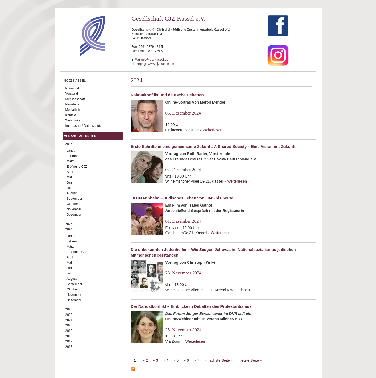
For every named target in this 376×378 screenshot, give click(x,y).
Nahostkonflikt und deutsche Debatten (167, 95)
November (74, 209)
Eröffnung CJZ (77, 166)
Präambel (72, 88)
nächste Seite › (219, 360)
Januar (72, 150)
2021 (69, 320)
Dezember (74, 214)
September (74, 198)
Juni (70, 182)
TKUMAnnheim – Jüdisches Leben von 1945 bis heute (182, 198)
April (70, 172)
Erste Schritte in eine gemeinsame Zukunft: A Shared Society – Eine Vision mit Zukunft (213, 146)
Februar (72, 156)
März (70, 161)
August (72, 193)
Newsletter (73, 104)
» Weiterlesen (211, 130)
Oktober (72, 204)
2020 (69, 325)
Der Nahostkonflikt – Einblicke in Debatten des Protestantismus (191, 306)
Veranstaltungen (80, 136)
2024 (69, 229)
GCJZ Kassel (75, 80)
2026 (69, 144)
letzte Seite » (251, 360)
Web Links (72, 120)
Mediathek (72, 110)
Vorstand (71, 94)
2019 (69, 331)
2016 (69, 347)
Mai (69, 177)
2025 (69, 224)
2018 (69, 336)
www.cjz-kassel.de (161, 64)
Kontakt (70, 115)
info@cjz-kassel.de (154, 59)
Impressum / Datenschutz (83, 126)
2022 (69, 315)
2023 (69, 309)
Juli (69, 188)
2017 (69, 341)
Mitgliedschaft (75, 99)
